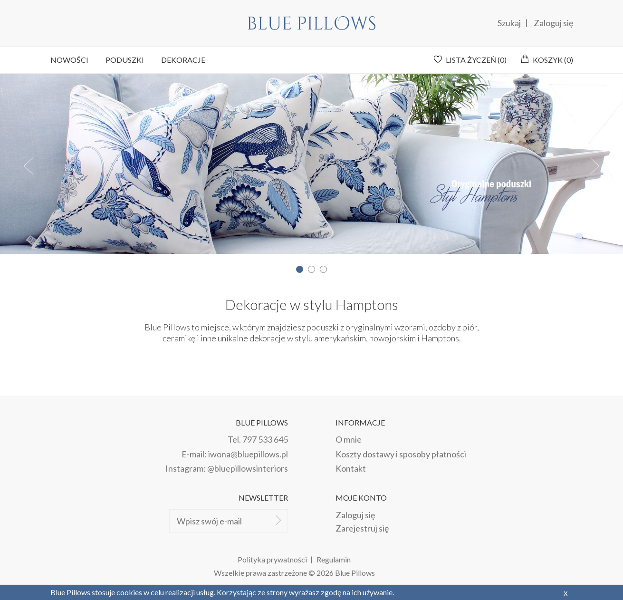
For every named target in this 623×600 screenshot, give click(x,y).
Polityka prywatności (272, 559)
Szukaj (510, 23)
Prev (28, 165)
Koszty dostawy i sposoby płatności (400, 454)
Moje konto (361, 497)
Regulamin (333, 559)
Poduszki (124, 59)
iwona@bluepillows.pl (248, 454)
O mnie (348, 439)
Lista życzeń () (476, 60)
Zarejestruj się (362, 528)
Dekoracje (183, 59)
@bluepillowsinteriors (247, 468)
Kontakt (350, 468)
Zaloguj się (553, 23)
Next (594, 165)
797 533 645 (265, 439)
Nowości (69, 59)
